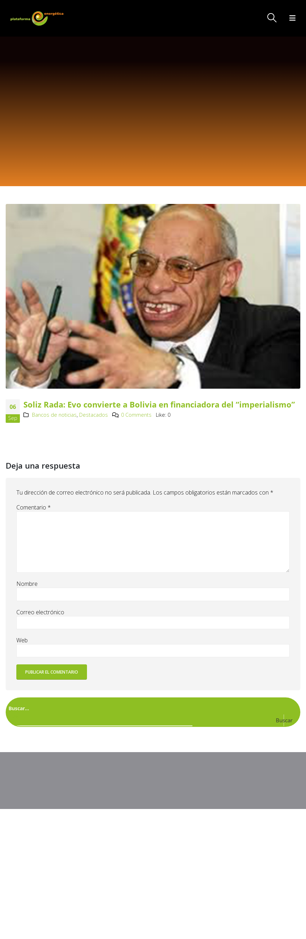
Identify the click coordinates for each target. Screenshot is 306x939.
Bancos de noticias (54, 414)
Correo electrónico (40, 612)
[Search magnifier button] (290, 720)
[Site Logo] (38, 18)
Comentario (33, 507)
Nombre (27, 584)
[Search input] (152, 707)
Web (22, 640)
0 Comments (136, 414)
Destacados (93, 414)
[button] (272, 17)
